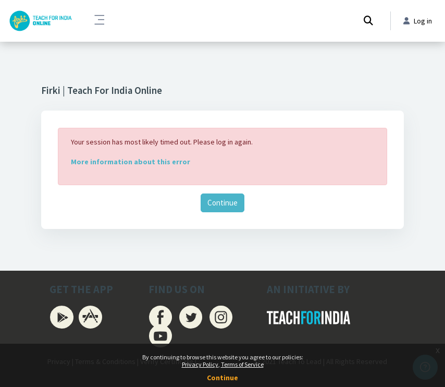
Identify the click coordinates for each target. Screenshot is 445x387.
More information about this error (130, 161)
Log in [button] (417, 21)
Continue (222, 203)
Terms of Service (242, 364)
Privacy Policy (200, 364)
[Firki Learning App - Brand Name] (40, 21)
